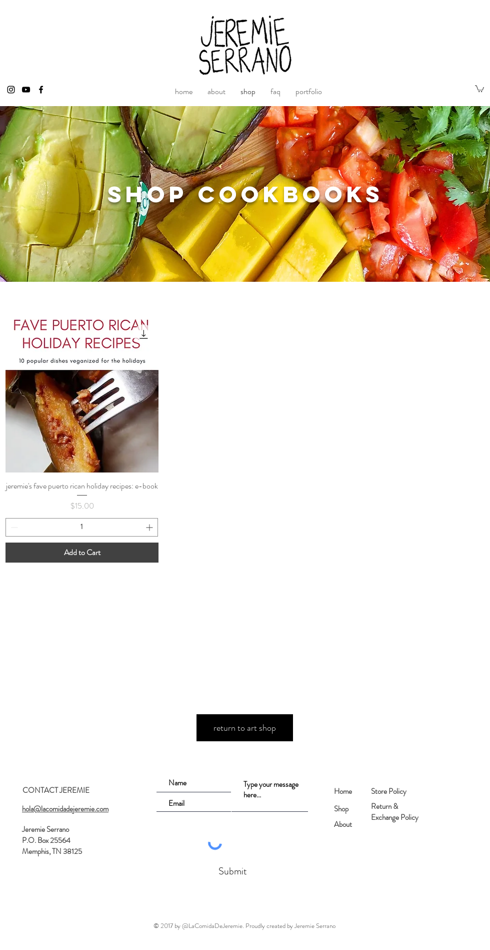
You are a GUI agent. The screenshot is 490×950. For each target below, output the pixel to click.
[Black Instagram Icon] (11, 90)
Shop (341, 808)
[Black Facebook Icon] (41, 90)
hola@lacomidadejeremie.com (65, 808)
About (343, 824)
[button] (479, 88)
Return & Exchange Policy (394, 812)
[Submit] (231, 871)
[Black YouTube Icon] (26, 90)
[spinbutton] (82, 527)
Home (343, 791)
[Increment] (150, 527)
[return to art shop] (244, 727)
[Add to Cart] (82, 553)
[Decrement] (13, 527)
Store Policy (388, 791)
